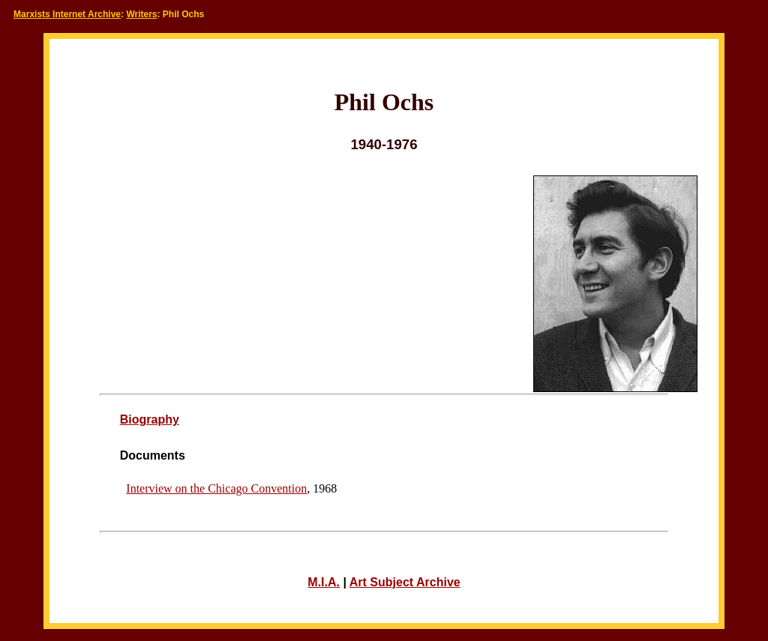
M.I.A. (324, 582)
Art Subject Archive (405, 582)
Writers (141, 14)
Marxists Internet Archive (67, 14)
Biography (149, 419)
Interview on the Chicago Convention (216, 488)
